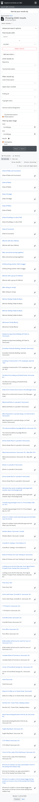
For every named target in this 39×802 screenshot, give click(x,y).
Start (3, 124)
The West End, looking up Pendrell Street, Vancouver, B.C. (18, 376)
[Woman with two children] (10, 241)
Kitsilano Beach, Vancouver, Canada (13, 531)
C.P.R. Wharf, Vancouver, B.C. (11, 740)
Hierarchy (16, 156)
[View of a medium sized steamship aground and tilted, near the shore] (19, 518)
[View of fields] (6, 182)
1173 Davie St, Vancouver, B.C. (11, 606)
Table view (14, 159)
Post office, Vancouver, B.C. (10, 629)
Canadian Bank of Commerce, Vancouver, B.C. (16, 655)
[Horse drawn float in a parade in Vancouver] (16, 441)
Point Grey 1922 (7, 583)
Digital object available (9, 87)
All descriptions (9, 117)
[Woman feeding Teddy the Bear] (12, 299)
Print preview (6, 156)
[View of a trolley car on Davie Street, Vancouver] (17, 691)
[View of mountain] (8, 229)
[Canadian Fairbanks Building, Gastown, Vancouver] (18, 348)
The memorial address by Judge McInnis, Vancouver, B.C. (19, 428)
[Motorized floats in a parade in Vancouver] (15, 402)
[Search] (19, 36)
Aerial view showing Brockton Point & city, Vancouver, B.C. (18, 715)
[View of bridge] (7, 194)
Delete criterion (19, 49)
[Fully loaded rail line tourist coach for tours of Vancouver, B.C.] (16, 642)
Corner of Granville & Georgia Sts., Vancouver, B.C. (17, 667)
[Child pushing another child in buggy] (13, 264)
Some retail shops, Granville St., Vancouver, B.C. (16, 594)
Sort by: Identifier (16, 162)
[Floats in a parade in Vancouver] (12, 465)
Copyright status (7, 101)
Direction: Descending (30, 162)
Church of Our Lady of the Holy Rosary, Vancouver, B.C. (19, 752)
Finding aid (5, 94)
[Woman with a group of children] (12, 276)
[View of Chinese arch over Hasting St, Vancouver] (17, 555)
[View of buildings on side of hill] (12, 217)
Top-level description (8, 69)
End (3, 131)
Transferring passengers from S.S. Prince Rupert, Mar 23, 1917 (18, 503)
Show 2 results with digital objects (27, 166)
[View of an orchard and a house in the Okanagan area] (19, 390)
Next (23, 799)
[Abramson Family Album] (10, 322)
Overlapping (8, 142)
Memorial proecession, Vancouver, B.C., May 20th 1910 (18, 452)
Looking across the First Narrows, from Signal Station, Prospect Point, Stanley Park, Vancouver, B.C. (18, 567)
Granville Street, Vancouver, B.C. (12, 618)
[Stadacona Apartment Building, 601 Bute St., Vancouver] (15, 335)
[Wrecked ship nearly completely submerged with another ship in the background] (17, 489)
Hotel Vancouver (7, 679)
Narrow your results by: (19, 11)
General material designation (11, 108)
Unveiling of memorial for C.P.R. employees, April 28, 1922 (18, 362)
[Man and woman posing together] (12, 252)
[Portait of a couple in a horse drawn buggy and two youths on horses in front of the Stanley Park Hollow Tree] (18, 781)
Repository (5, 62)
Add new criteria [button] (8, 54)
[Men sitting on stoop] (9, 287)
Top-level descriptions (11, 115)
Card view (5, 159)
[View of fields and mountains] (11, 171)
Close (11, 16)
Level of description (8, 80)
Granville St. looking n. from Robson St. (14, 543)
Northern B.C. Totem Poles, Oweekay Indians (15, 703)
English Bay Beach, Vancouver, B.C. (12, 729)
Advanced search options (11, 28)
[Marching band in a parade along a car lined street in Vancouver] (18, 415)
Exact (5, 144)
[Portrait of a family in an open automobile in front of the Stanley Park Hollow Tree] (18, 766)
